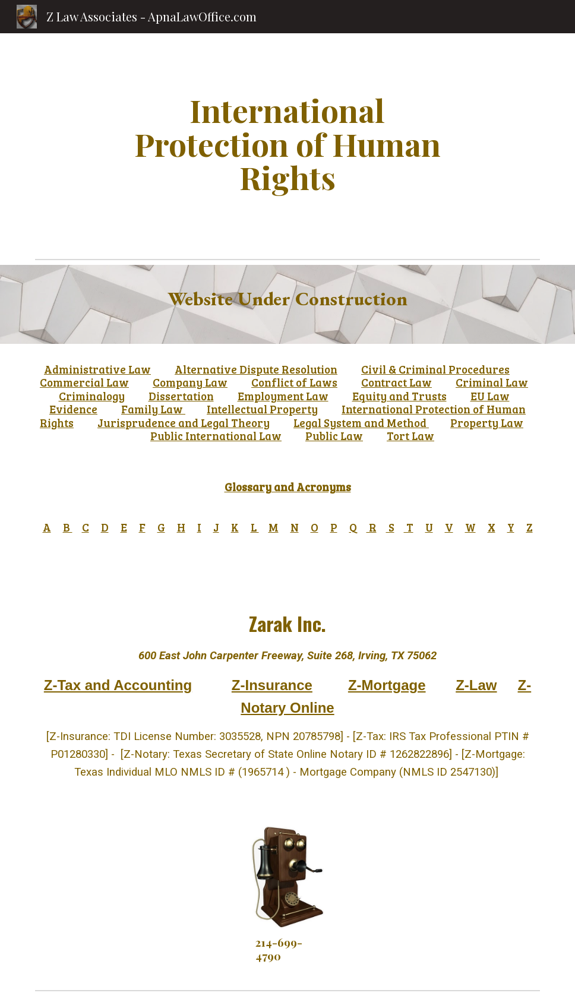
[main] (287, 144)
